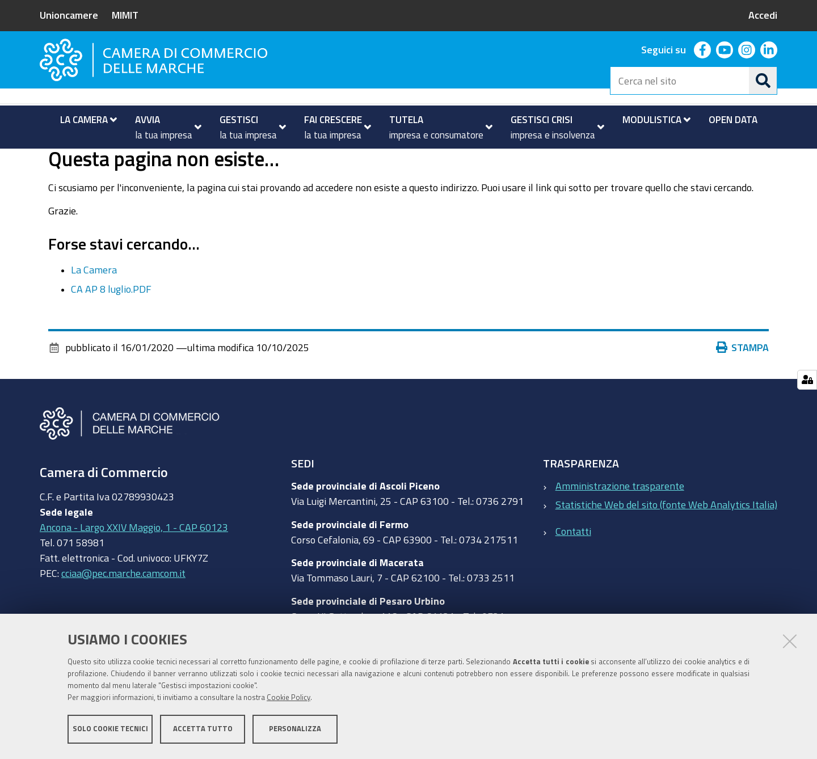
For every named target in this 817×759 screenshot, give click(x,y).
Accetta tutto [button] (203, 729)
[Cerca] (763, 80)
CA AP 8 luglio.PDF (111, 334)
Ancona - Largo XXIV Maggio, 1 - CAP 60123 (134, 572)
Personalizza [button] (295, 729)
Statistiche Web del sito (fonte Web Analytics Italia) (666, 550)
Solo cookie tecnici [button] (110, 729)
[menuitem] (83, 120)
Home (47, 161)
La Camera (94, 314)
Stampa (742, 392)
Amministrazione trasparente (619, 531)
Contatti (573, 576)
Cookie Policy (288, 698)
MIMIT (125, 15)
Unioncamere (69, 15)
